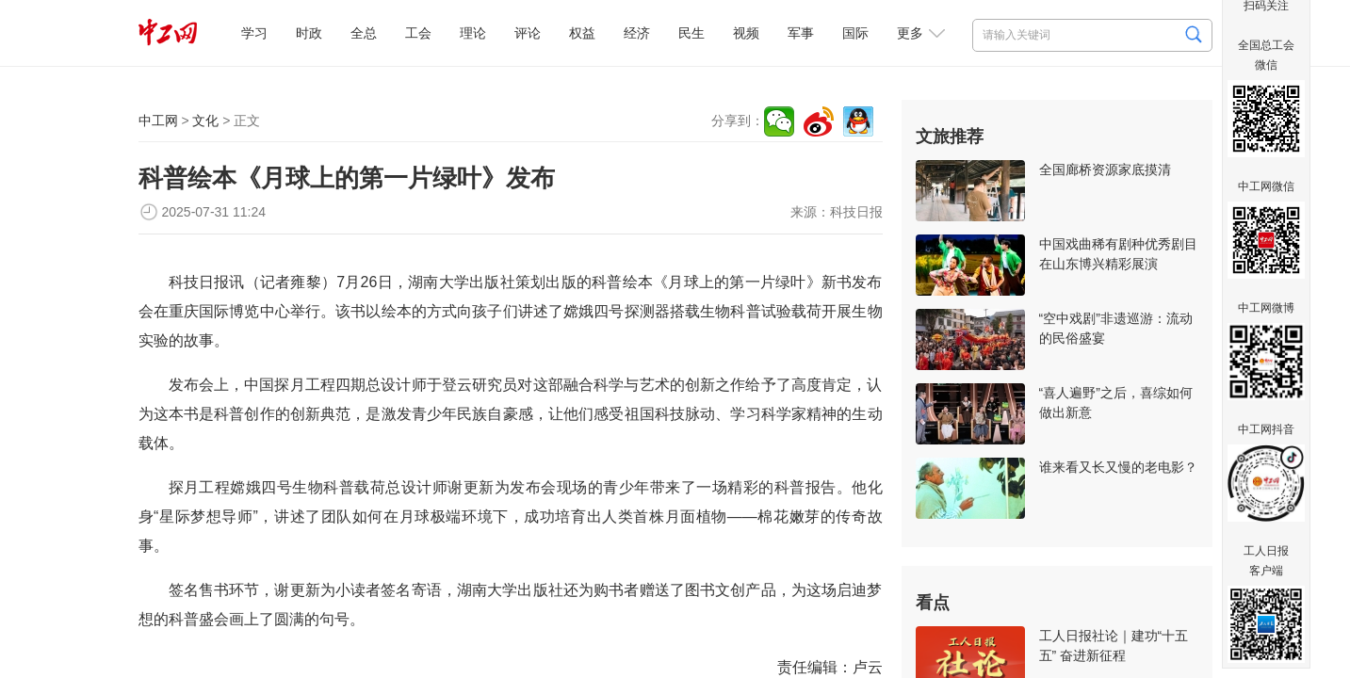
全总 (363, 32)
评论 (527, 32)
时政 (309, 32)
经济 (637, 32)
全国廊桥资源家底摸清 (1105, 169)
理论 (473, 32)
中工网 (158, 120)
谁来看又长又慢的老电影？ (1118, 467)
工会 (418, 32)
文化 (205, 120)
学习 (254, 32)
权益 (582, 32)
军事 (801, 32)
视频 (746, 32)
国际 (855, 32)
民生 (691, 32)
